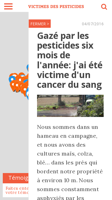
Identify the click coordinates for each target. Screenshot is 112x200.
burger (8, 6)
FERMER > (39, 23)
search (103, 7)
